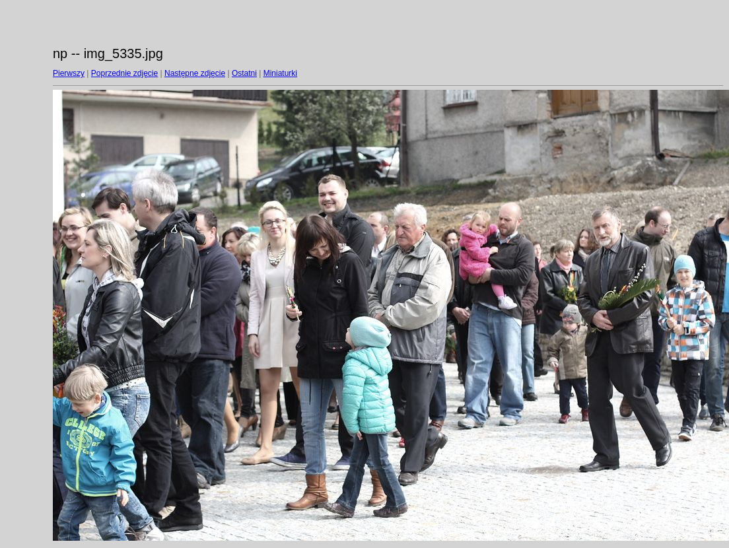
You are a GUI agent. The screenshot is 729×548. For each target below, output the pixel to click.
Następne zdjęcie (194, 73)
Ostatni (244, 73)
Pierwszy (69, 73)
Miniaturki (280, 73)
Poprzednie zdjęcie (124, 73)
